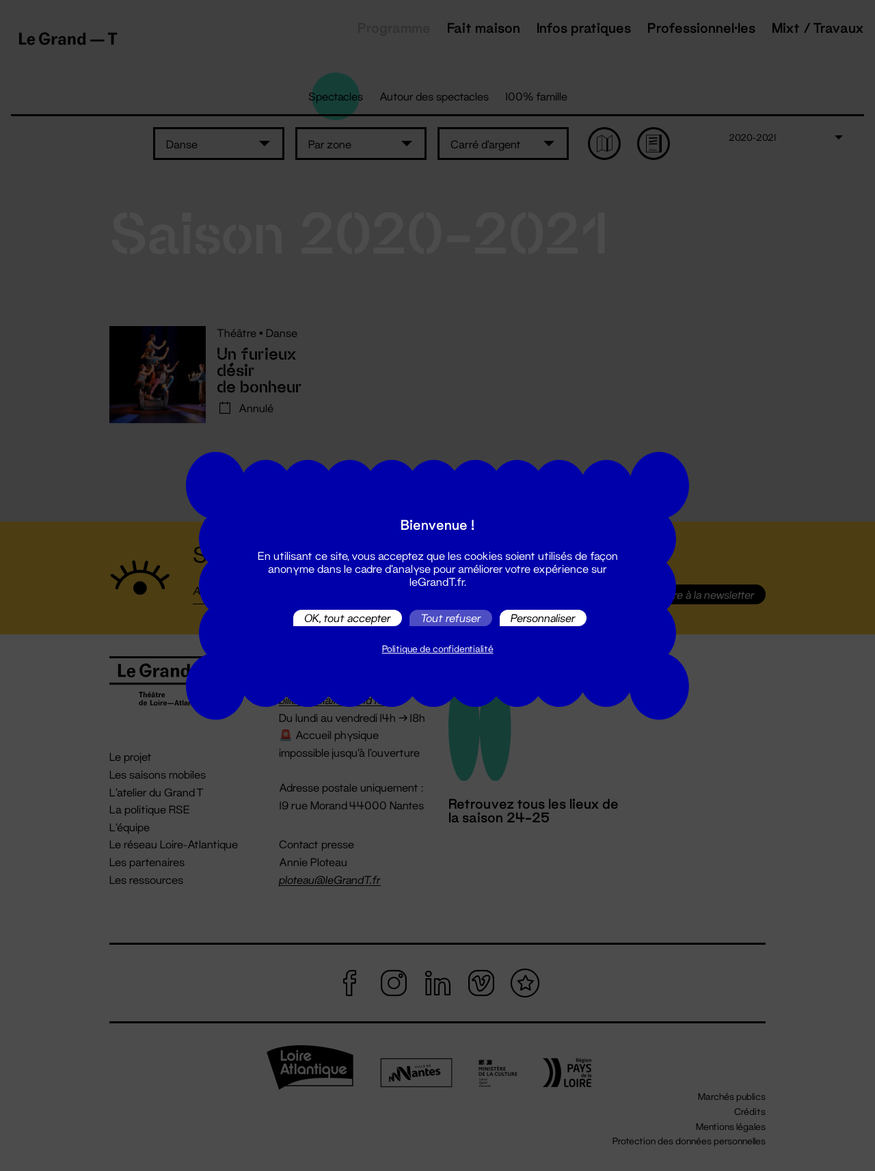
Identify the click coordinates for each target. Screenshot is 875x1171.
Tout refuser (450, 617)
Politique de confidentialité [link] (438, 648)
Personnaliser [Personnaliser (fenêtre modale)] (543, 617)
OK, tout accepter (347, 617)
